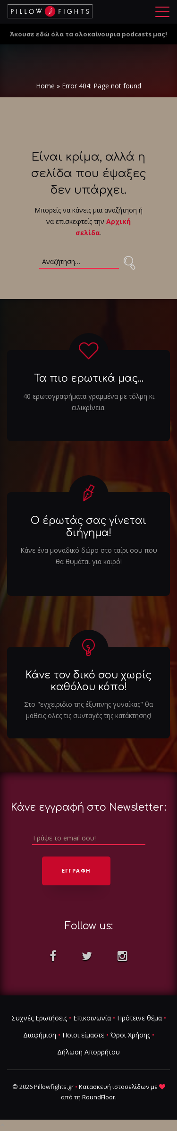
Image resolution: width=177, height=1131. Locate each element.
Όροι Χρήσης (130, 1035)
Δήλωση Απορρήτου (88, 1052)
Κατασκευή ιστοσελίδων (114, 1087)
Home (45, 85)
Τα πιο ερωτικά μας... (88, 379)
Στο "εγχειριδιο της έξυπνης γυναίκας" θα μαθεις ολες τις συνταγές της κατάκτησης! (88, 710)
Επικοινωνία (92, 1018)
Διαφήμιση (39, 1035)
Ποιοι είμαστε (83, 1035)
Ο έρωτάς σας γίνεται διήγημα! (88, 527)
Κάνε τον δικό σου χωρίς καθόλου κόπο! (88, 681)
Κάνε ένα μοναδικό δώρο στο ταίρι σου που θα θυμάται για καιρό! (88, 556)
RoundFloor (98, 1097)
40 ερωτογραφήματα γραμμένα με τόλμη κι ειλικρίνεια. (88, 402)
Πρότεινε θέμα (139, 1018)
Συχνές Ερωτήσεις (39, 1018)
